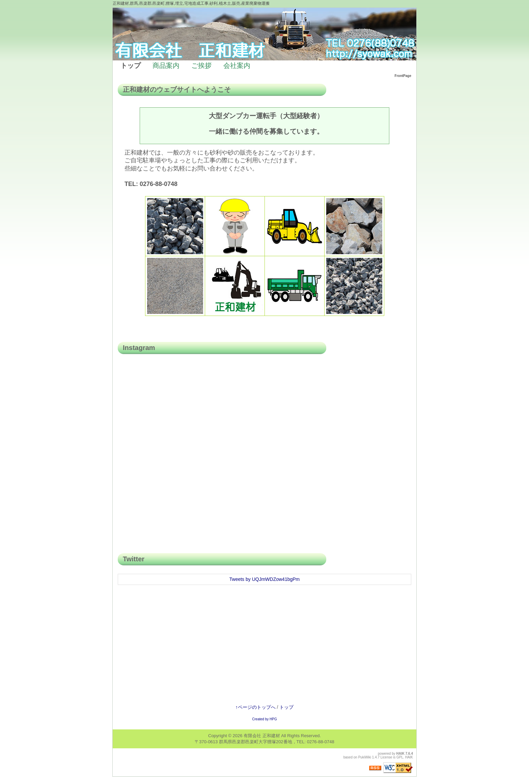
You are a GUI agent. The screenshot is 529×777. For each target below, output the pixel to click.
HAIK (400, 753)
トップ (286, 707)
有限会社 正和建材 (262, 735)
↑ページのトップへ (255, 707)
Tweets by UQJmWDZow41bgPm (264, 579)
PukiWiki (364, 757)
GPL (399, 757)
